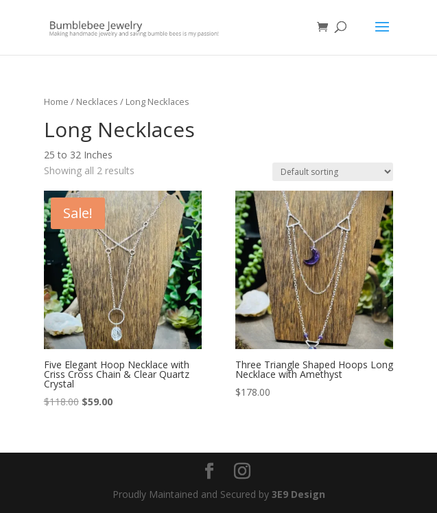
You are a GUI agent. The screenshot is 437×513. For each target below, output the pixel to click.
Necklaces (97, 101)
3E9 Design (298, 494)
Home (56, 101)
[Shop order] (332, 172)
